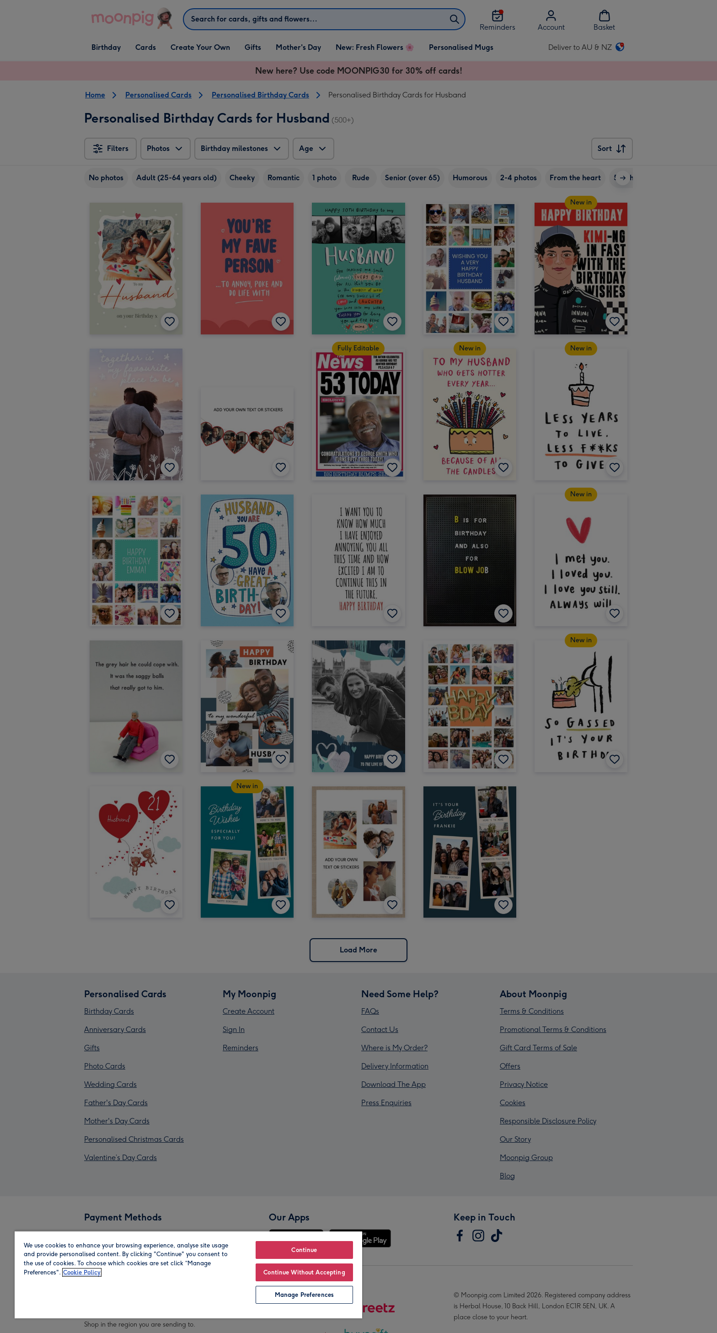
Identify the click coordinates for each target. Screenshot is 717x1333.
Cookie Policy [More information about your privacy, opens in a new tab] (82, 1272)
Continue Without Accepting (304, 1272)
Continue (304, 1250)
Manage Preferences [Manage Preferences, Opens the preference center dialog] (304, 1294)
